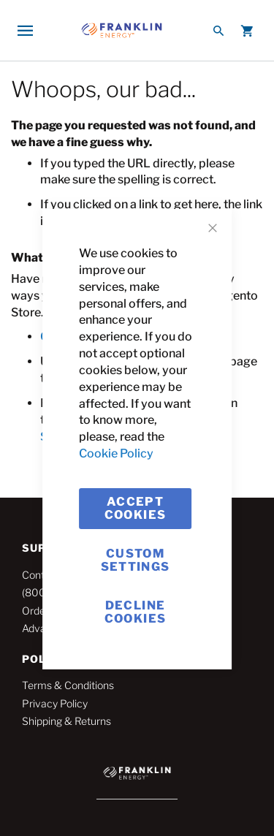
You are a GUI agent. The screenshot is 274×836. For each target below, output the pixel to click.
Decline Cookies (135, 612)
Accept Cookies (135, 508)
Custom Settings (135, 560)
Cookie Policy (116, 453)
